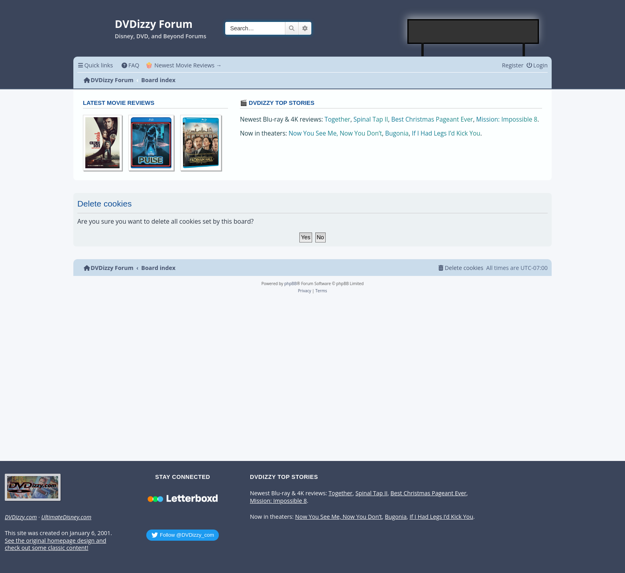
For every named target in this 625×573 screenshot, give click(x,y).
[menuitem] (130, 65)
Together (337, 119)
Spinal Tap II (371, 119)
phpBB (290, 283)
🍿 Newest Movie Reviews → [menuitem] (183, 65)
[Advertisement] (473, 31)
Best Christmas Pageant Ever (432, 119)
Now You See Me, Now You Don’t (335, 133)
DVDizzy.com (21, 517)
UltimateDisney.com (66, 517)
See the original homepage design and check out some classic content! (55, 544)
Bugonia (397, 133)
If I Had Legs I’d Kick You (446, 133)
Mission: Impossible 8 (507, 119)
